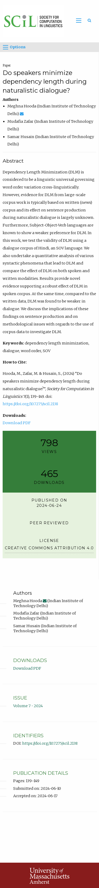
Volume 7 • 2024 (28, 705)
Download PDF (17, 423)
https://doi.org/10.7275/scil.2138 (30, 404)
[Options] (5, 47)
